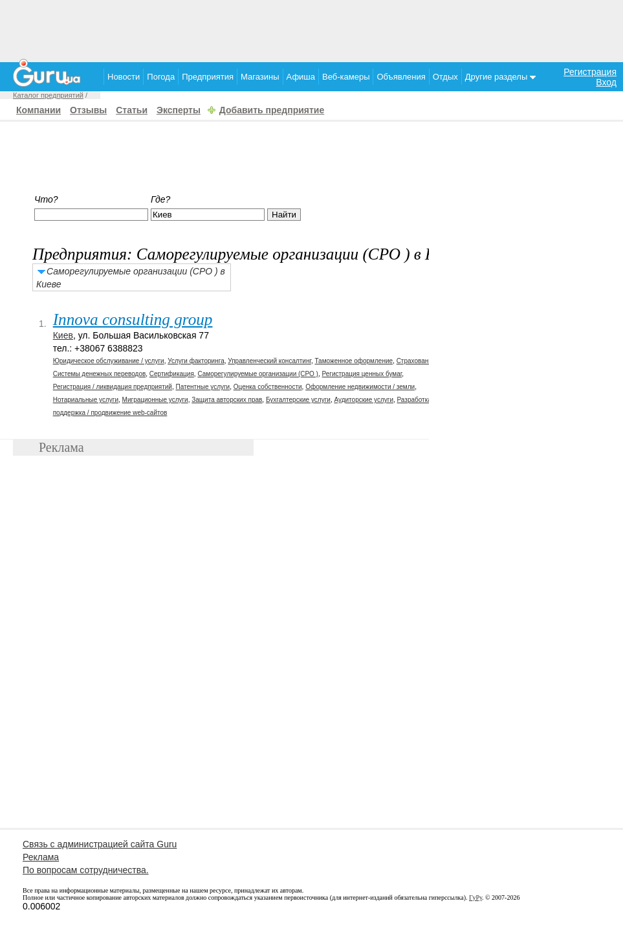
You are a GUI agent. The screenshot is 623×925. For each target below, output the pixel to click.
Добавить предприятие (271, 110)
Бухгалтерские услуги (298, 399)
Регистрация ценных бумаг (362, 373)
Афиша (301, 77)
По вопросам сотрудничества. (86, 870)
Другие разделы (500, 77)
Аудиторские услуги (363, 399)
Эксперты (179, 110)
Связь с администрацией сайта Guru (100, 844)
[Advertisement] (311, 29)
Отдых (445, 77)
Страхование (416, 360)
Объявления (401, 77)
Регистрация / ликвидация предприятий (112, 386)
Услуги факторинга (196, 360)
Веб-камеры (345, 77)
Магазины (260, 77)
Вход (606, 82)
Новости (123, 77)
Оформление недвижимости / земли (360, 386)
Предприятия (208, 77)
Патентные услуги (203, 386)
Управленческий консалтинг (269, 360)
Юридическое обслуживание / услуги (108, 360)
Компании (38, 110)
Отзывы (88, 110)
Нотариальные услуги (85, 399)
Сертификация (171, 373)
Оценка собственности (268, 386)
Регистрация (590, 72)
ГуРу (475, 897)
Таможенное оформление (353, 360)
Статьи (132, 110)
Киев (63, 335)
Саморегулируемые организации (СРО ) (257, 373)
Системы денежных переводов (99, 373)
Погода (161, 77)
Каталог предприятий (48, 95)
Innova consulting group (133, 319)
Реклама (41, 857)
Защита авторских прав (226, 399)
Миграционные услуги (155, 399)
